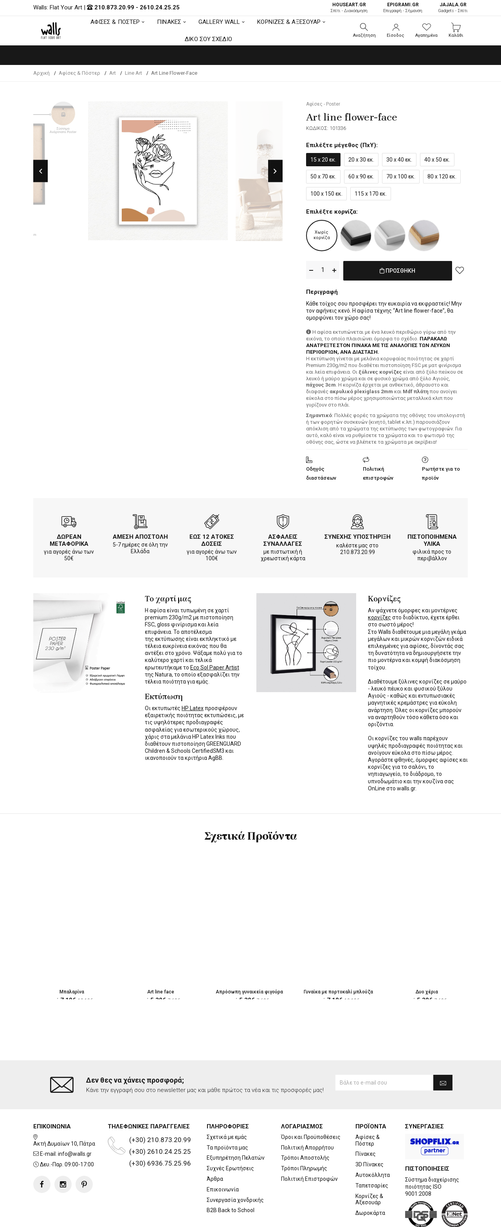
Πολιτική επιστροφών (378, 471)
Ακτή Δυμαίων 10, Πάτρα (64, 1112)
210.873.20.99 (114, 7)
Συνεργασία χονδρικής (235, 1168)
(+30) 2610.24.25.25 (160, 1120)
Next (275, 171)
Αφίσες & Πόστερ (367, 1109)
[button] (364, 30)
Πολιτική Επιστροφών (309, 1147)
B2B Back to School (230, 1179)
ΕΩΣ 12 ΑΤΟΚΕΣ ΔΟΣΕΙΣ (211, 539)
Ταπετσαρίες (371, 1154)
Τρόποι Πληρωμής (304, 1137)
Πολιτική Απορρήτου (307, 1116)
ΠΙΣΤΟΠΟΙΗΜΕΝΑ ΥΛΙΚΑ (432, 539)
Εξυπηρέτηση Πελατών (236, 1126)
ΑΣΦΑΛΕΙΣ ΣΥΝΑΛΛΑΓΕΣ (282, 539)
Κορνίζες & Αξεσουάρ (369, 1167)
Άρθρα (215, 1147)
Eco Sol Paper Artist (214, 666)
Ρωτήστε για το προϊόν (441, 471)
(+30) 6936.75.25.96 (160, 1132)
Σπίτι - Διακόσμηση (349, 7)
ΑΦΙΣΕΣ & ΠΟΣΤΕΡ (115, 21)
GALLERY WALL (219, 21)
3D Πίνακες (369, 1133)
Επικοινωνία (223, 1158)
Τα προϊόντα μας (227, 1116)
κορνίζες (379, 616)
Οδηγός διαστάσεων (321, 471)
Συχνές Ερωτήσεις (230, 1137)
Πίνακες (365, 1122)
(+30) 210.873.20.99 (160, 1108)
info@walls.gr (75, 1122)
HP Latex (193, 706)
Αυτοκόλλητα (372, 1144)
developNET (316, 1216)
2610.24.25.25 (160, 7)
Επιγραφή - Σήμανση (402, 7)
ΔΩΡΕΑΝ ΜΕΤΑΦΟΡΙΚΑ (69, 539)
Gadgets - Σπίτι (453, 7)
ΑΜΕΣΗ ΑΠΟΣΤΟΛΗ (140, 535)
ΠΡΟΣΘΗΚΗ (397, 270)
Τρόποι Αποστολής (305, 1126)
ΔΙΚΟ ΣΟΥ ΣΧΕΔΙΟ (208, 39)
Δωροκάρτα (370, 1181)
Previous (40, 171)
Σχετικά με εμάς (227, 1106)
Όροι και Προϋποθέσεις (311, 1106)
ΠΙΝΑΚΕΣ (169, 21)
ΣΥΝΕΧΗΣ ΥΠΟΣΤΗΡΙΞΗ (357, 535)
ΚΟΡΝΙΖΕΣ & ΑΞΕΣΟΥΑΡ (289, 21)
